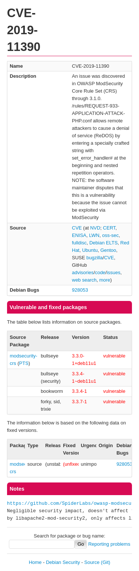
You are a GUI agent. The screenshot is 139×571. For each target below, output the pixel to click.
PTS (24, 363)
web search (84, 280)
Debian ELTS (103, 243)
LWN (94, 235)
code (100, 272)
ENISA (79, 235)
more (104, 280)
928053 (80, 290)
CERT (109, 228)
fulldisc (79, 243)
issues (113, 272)
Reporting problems (109, 544)
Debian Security (63, 562)
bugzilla (94, 257)
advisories (83, 272)
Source (91, 562)
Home (35, 562)
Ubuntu (89, 250)
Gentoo (108, 250)
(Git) (105, 562)
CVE (77, 228)
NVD (95, 228)
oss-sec (110, 235)
